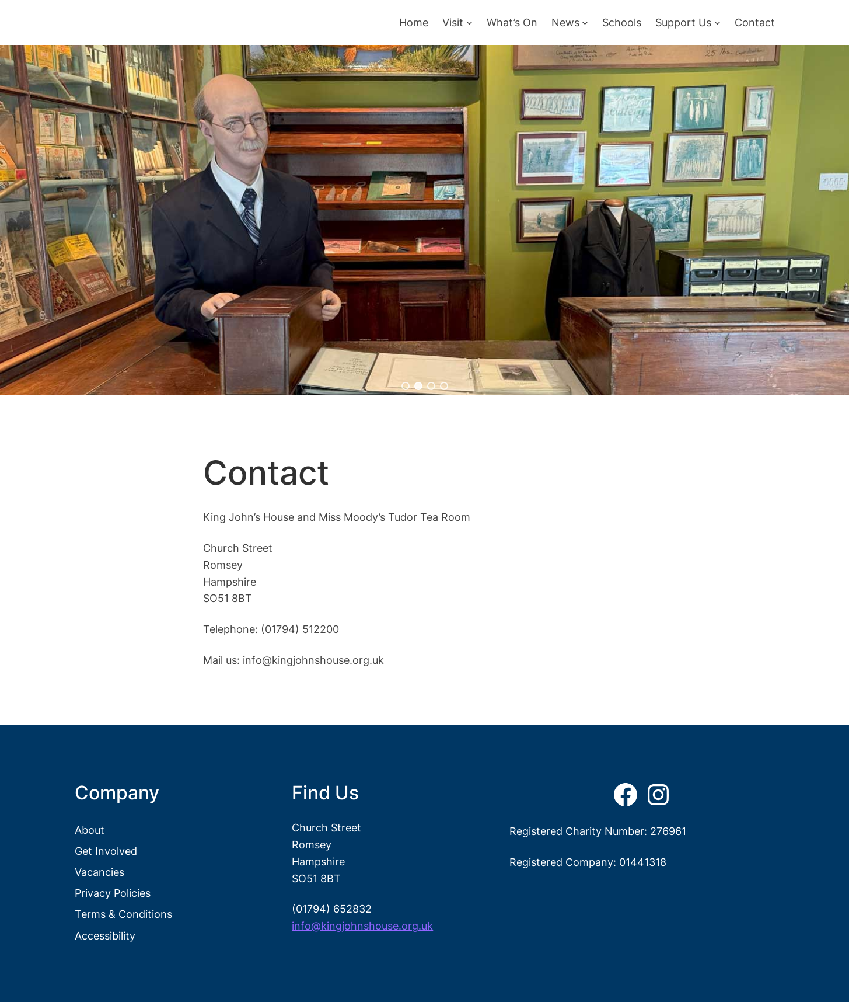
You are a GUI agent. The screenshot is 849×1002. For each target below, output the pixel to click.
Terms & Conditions (123, 913)
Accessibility (105, 935)
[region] (424, 220)
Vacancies (99, 871)
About (89, 829)
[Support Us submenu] (717, 22)
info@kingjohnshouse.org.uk (362, 925)
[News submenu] (585, 22)
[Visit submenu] (469, 22)
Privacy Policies (113, 892)
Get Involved (106, 850)
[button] (405, 386)
